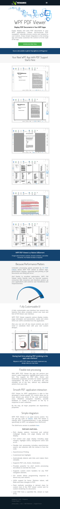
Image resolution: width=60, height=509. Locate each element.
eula (21, 503)
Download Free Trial (30, 44)
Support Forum (38, 503)
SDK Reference (28, 503)
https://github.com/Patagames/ (39, 51)
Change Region (16, 501)
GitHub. (30, 419)
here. (38, 425)
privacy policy (15, 503)
